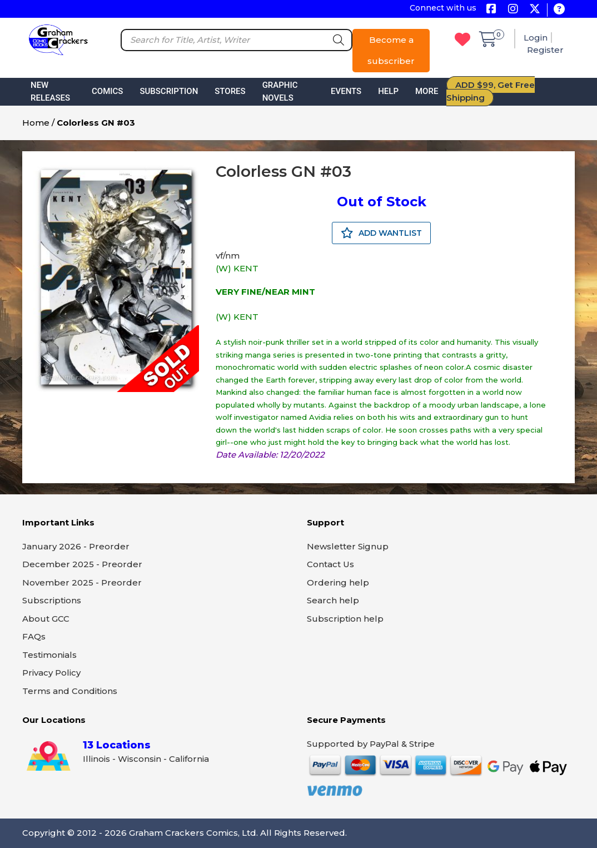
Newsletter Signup (348, 546)
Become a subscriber (391, 50)
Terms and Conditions (69, 691)
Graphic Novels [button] (280, 91)
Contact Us (330, 564)
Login (536, 37)
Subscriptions (51, 600)
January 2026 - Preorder (76, 546)
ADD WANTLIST (381, 233)
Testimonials (49, 654)
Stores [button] (230, 91)
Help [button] (388, 91)
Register (545, 49)
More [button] (426, 91)
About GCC (45, 618)
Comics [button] (107, 91)
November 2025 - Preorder (82, 582)
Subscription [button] (169, 91)
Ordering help (338, 582)
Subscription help (345, 618)
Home (35, 122)
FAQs (34, 636)
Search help (333, 600)
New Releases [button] (50, 91)
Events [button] (346, 91)
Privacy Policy (51, 672)
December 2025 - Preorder (82, 564)
